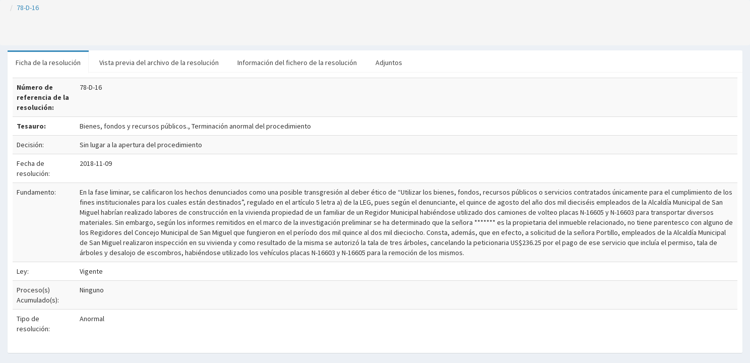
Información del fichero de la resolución (297, 62)
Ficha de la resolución (48, 62)
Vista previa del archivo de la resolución (159, 62)
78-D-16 (28, 7)
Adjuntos (389, 62)
